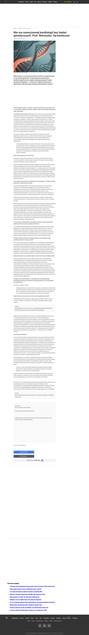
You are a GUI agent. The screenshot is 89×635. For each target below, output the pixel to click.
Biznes (31, 1)
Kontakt (33, 617)
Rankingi (58, 614)
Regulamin (51, 617)
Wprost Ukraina (67, 614)
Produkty (74, 614)
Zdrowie (39, 1)
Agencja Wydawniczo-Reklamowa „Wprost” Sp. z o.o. (42, 629)
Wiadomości (21, 1)
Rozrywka (44, 1)
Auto (36, 614)
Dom (35, 1)
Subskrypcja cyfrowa (39, 617)
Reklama (46, 617)
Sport (32, 614)
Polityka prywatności (58, 617)
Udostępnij (25, 452)
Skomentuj (46, 452)
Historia (52, 614)
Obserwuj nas (32, 456)
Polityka (27, 1)
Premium (55, 1)
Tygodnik (50, 1)
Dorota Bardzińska (21, 445)
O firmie (28, 617)
